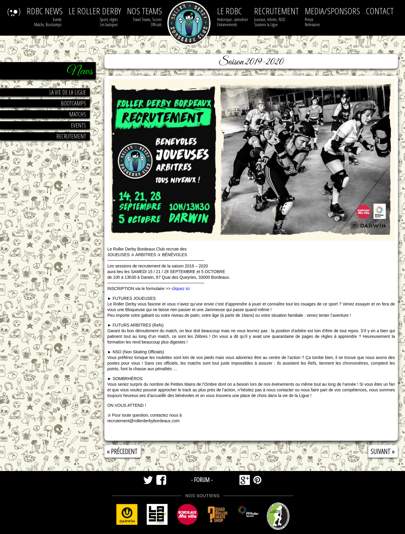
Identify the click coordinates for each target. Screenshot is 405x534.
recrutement (276, 11)
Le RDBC (229, 11)
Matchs (77, 114)
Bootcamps (73, 103)
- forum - (202, 479)
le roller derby (94, 11)
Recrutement (71, 136)
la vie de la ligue (67, 92)
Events (78, 125)
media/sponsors (332, 11)
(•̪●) (14, 11)
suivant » (383, 451)
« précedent (122, 451)
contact (380, 11)
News (80, 71)
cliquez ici (180, 288)
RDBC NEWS (45, 11)
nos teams (144, 11)
